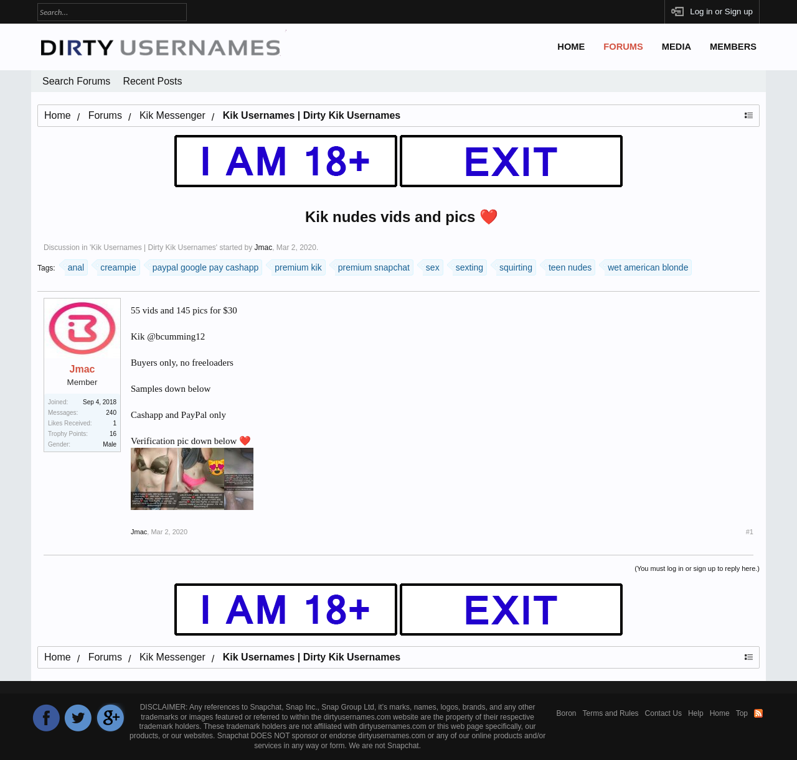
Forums (623, 47)
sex (431, 265)
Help (696, 713)
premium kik (296, 265)
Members (733, 47)
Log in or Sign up (721, 11)
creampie (116, 265)
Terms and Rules (611, 713)
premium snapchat (372, 265)
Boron (567, 713)
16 (113, 433)
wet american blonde (646, 265)
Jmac (263, 247)
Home (571, 47)
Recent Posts (152, 81)
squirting (514, 265)
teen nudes (568, 265)
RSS (758, 713)
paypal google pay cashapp (203, 265)
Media (676, 47)
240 (111, 412)
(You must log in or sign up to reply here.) (697, 568)
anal (74, 265)
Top (742, 713)
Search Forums (76, 81)
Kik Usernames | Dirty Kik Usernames (153, 247)
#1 (749, 531)
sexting (468, 265)
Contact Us (663, 713)
